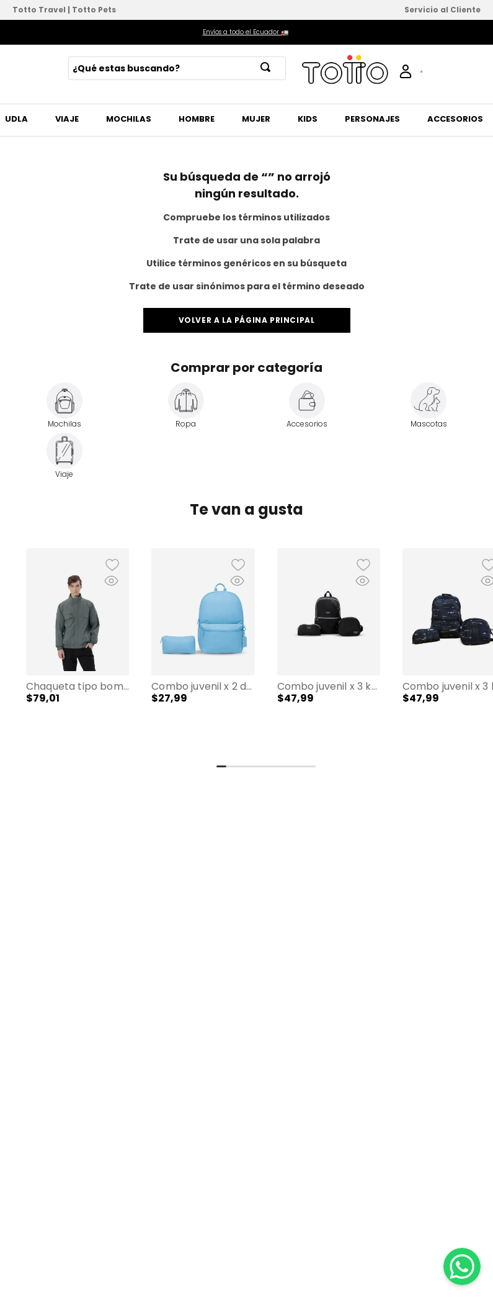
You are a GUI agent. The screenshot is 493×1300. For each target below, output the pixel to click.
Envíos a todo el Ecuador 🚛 (245, 32)
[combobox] (177, 68)
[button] (77, 652)
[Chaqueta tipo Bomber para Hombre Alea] (77, 652)
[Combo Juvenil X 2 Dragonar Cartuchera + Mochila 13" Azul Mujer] (202, 652)
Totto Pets (94, 9)
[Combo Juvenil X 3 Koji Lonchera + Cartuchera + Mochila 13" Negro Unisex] (328, 652)
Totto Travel (39, 9)
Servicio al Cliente (442, 9)
